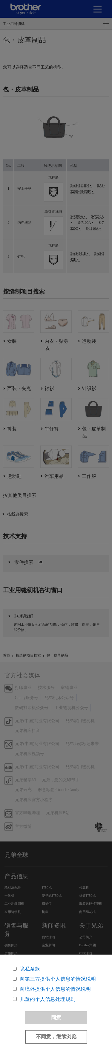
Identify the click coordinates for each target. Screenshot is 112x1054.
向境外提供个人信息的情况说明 (55, 989)
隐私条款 (30, 969)
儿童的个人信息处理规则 (48, 999)
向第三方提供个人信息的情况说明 (58, 979)
